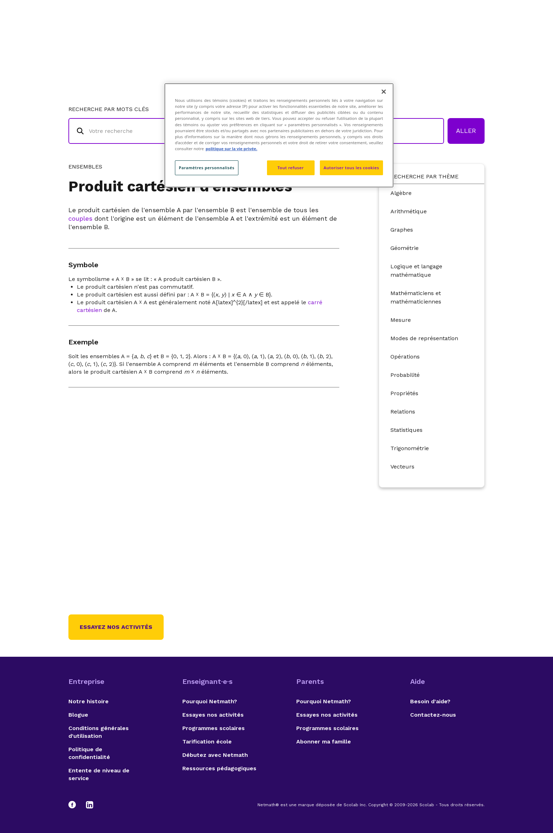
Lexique (347, 33)
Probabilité (405, 375)
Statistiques (406, 430)
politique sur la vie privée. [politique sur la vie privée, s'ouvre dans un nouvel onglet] (231, 148)
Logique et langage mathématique (416, 270)
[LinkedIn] (90, 805)
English (472, 33)
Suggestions (429, 33)
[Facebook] (75, 805)
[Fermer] (383, 91)
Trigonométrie (409, 448)
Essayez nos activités (116, 627)
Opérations (405, 356)
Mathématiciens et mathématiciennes (415, 297)
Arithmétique (408, 211)
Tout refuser (291, 167)
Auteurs (384, 33)
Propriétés (404, 393)
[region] (279, 135)
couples (80, 218)
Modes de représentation (424, 338)
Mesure (400, 320)
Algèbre (401, 193)
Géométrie (404, 248)
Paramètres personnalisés (207, 167)
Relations (402, 411)
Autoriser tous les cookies (351, 167)
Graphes (401, 229)
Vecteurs (402, 466)
